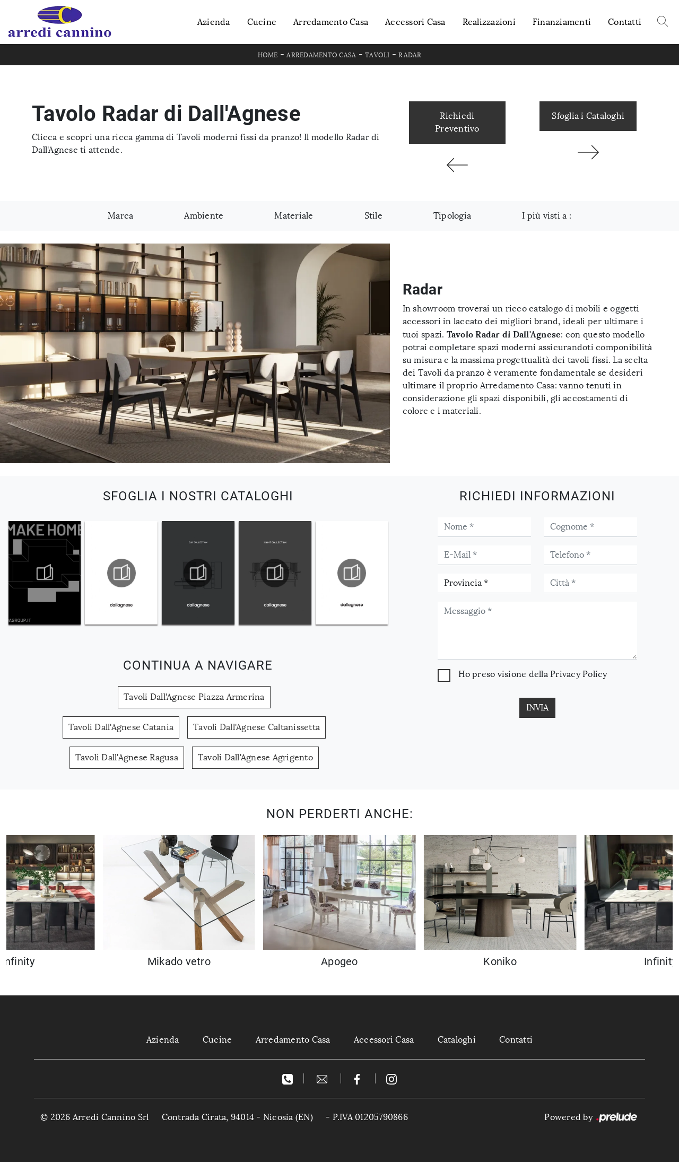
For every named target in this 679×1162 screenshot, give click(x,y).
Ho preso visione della (532, 674)
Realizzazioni (489, 22)
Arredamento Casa (330, 22)
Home (268, 55)
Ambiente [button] (203, 216)
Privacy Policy (578, 674)
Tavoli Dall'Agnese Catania (121, 727)
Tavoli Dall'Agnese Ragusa (126, 757)
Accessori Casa (415, 22)
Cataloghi (457, 1040)
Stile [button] (373, 216)
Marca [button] (120, 216)
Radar (409, 55)
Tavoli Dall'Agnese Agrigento (255, 757)
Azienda (213, 22)
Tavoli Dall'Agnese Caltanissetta (256, 727)
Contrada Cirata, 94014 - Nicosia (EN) (237, 1117)
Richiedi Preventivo (457, 122)
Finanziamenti (562, 22)
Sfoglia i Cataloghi (588, 116)
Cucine (262, 22)
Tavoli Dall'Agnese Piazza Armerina (194, 697)
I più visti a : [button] (546, 216)
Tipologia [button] (452, 216)
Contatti (624, 22)
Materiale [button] (293, 216)
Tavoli (377, 55)
